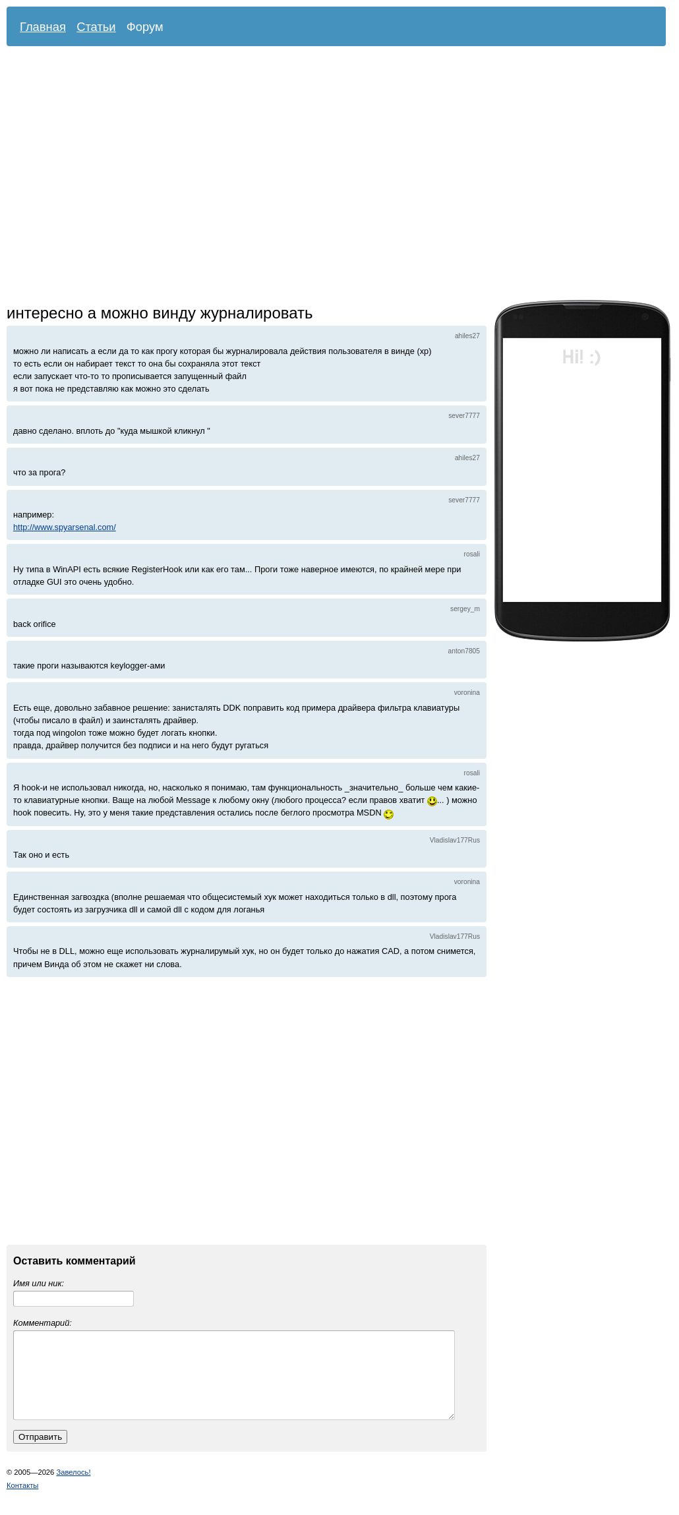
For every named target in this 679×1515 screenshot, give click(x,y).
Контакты (22, 1501)
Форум (145, 27)
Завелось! (73, 1488)
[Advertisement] (123, 176)
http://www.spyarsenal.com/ (64, 527)
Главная (43, 27)
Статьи (96, 27)
